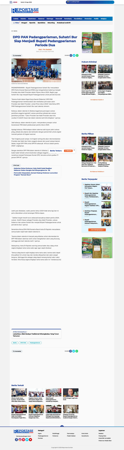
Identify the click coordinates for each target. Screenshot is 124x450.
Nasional (41, 19)
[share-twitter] (74, 55)
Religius (103, 19)
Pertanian (88, 19)
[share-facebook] (71, 55)
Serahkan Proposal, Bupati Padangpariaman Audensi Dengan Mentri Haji (91, 212)
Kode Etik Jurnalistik (105, 438)
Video (17, 23)
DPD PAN (23, 342)
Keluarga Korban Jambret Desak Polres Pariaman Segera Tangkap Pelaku (88, 76)
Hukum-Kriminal (89, 62)
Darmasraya (70, 433)
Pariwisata (68, 19)
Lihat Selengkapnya (97, 229)
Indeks (15, 19)
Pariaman (55, 436)
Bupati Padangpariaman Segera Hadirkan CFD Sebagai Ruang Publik (92, 204)
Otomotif (59, 19)
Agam (40, 433)
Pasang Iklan (102, 436)
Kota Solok (85, 433)
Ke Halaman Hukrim (97, 99)
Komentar (17, 55)
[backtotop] (62, 427)
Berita (15, 342)
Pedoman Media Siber (105, 440)
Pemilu (32, 23)
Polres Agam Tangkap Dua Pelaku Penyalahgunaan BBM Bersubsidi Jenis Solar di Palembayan (105, 92)
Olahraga (50, 19)
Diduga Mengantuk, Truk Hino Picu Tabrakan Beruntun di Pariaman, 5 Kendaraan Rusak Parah (89, 164)
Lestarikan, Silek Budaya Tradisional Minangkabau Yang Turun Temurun (36, 335)
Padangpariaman (35, 342)
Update (68, 150)
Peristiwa (42, 23)
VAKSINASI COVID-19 (64, 23)
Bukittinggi (56, 433)
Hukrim (23, 19)
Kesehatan (32, 19)
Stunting (52, 23)
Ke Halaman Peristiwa (97, 171)
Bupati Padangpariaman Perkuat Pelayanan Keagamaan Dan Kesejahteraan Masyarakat (91, 221)
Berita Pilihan (88, 134)
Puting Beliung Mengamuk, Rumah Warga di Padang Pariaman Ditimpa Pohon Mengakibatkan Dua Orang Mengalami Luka (104, 164)
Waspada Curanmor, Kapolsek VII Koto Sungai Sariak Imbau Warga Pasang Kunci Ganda (104, 76)
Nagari (24, 23)
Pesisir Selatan (71, 436)
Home (15, 2)
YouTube (32, 440)
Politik (96, 19)
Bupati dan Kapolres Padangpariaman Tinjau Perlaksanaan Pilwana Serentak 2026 (92, 195)
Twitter (27, 440)
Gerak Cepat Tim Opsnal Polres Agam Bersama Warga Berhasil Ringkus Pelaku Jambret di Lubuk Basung (89, 92)
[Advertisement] (70, 88)
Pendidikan (78, 19)
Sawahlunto (85, 436)
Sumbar (40, 438)
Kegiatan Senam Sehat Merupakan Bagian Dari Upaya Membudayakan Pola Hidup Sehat (92, 186)
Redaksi (101, 433)
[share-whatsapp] (77, 55)
